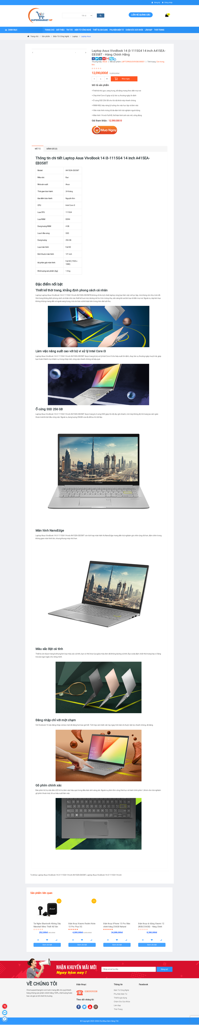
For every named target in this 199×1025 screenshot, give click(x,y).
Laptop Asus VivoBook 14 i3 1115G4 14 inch (104, 875)
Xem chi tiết (47, 945)
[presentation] (32, 52)
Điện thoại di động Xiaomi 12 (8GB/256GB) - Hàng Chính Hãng (151, 926)
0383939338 (91, 991)
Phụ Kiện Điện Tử (120, 994)
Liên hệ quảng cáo (140, 15)
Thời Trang (118, 1010)
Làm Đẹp (117, 1006)
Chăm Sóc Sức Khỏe (122, 1002)
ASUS (105, 62)
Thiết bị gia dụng (120, 998)
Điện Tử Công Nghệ (121, 991)
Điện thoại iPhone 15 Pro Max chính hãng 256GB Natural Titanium (116, 926)
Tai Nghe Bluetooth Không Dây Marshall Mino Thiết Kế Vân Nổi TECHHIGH (46, 926)
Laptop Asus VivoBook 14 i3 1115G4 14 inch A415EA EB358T (62, 875)
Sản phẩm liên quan (41, 893)
